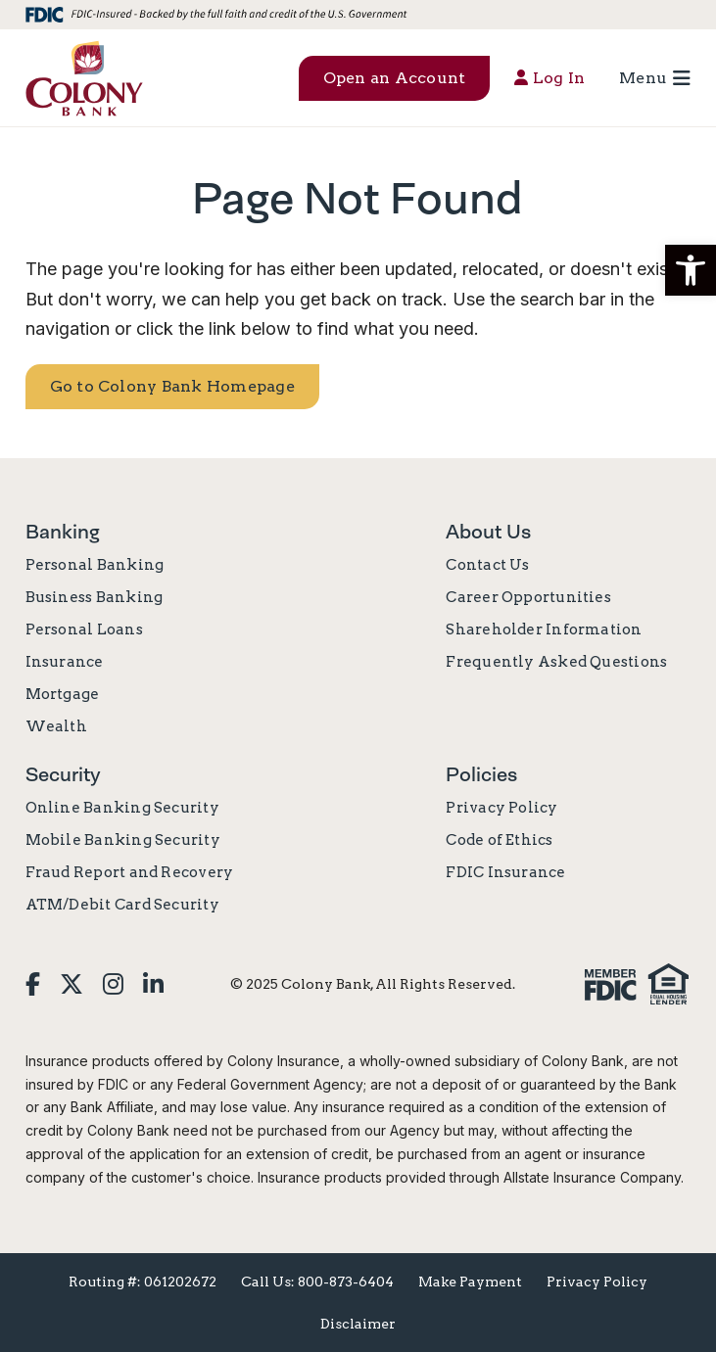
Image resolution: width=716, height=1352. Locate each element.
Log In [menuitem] (549, 78)
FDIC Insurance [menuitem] (505, 872)
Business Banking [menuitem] (94, 597)
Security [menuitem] (63, 774)
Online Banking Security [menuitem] (122, 807)
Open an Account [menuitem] (394, 78)
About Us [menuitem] (488, 531)
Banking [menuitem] (62, 531)
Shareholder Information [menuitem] (544, 629)
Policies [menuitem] (481, 774)
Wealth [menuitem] (56, 726)
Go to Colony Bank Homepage (172, 386)
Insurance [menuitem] (64, 662)
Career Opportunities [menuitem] (528, 597)
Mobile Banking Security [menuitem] (122, 840)
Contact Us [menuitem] (487, 565)
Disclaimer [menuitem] (358, 1323)
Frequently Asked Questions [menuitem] (556, 662)
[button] (690, 270)
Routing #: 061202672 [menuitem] (142, 1281)
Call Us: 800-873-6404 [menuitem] (317, 1281)
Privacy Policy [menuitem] (501, 807)
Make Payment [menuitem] (470, 1281)
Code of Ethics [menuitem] (499, 840)
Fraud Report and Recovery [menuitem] (129, 872)
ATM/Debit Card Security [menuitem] (122, 904)
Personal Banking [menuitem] (95, 565)
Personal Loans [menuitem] (84, 629)
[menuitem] (32, 984)
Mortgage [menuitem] (62, 694)
